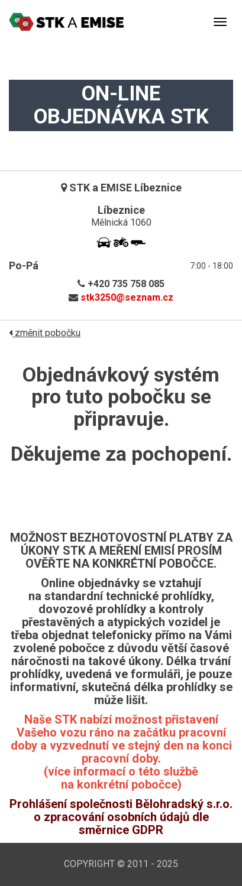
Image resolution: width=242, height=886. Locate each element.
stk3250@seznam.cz (126, 297)
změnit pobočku (44, 332)
